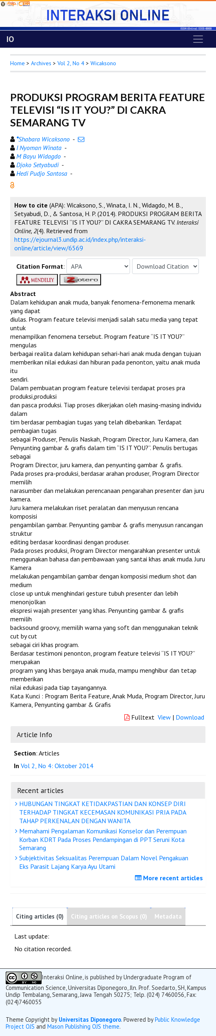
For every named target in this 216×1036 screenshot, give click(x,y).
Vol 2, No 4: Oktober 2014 (57, 766)
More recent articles (170, 878)
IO (10, 39)
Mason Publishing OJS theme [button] (83, 1026)
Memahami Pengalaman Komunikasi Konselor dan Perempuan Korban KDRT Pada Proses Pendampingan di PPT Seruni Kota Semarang (102, 839)
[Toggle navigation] (198, 39)
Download (190, 717)
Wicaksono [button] (103, 63)
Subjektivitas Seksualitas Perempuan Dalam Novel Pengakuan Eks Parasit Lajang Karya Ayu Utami (102, 862)
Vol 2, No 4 (70, 63)
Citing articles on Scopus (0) (109, 916)
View (164, 717)
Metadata (168, 916)
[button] (12, 184)
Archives (41, 63)
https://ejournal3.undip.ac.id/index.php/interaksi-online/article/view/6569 (80, 243)
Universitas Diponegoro (90, 1019)
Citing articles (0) (40, 916)
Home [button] (17, 63)
